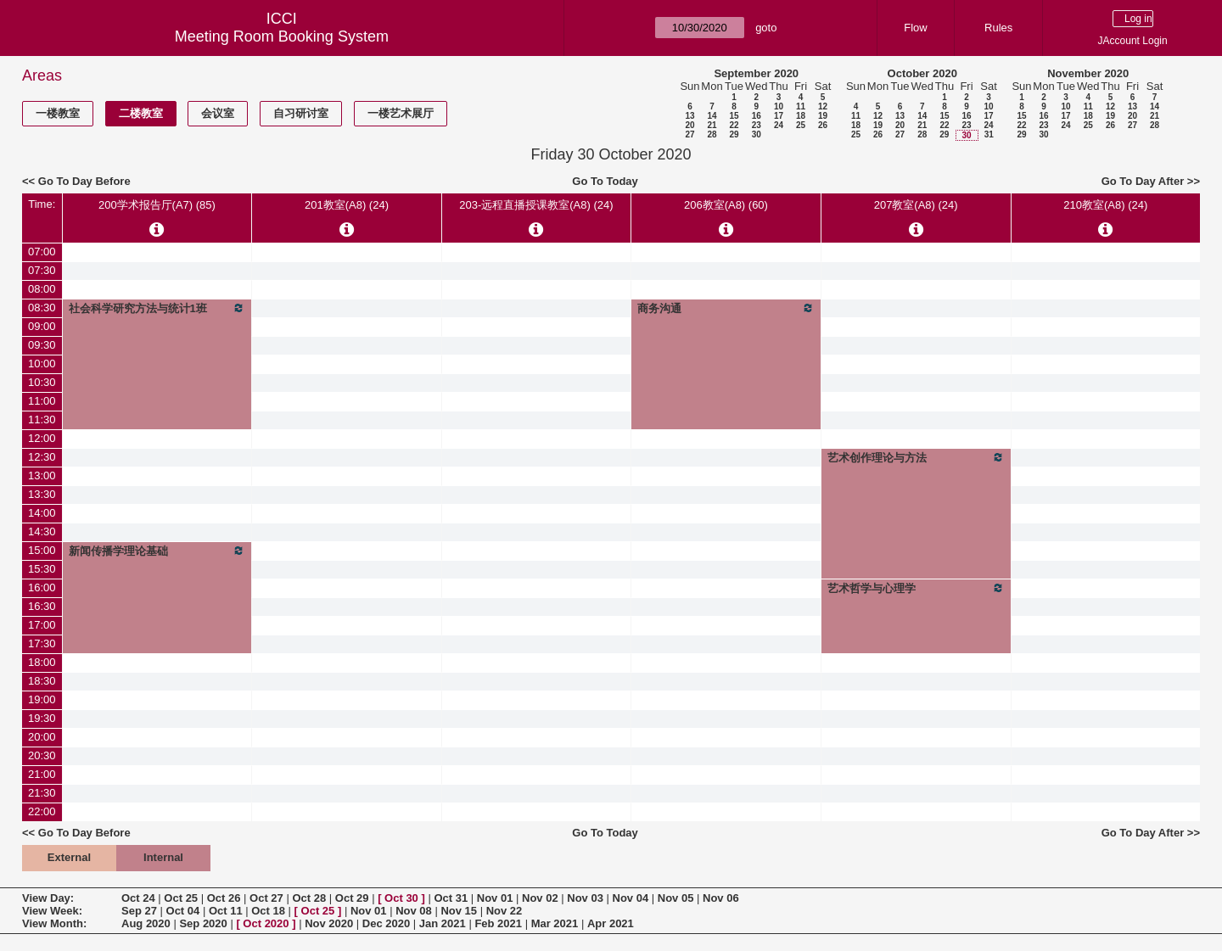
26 (822, 125)
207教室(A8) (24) (916, 205)
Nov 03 (585, 898)
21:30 (42, 792)
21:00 (42, 774)
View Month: (54, 923)
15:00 (42, 550)
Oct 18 (268, 910)
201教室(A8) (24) (347, 205)
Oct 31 (451, 898)
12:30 (42, 456)
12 (822, 106)
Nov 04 (631, 898)
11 (800, 106)
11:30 (42, 419)
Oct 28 (309, 898)
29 (733, 134)
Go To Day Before (84, 181)
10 (778, 106)
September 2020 (756, 73)
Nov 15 (458, 910)
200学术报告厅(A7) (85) (157, 205)
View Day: (48, 898)
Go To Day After (1143, 181)
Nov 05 (676, 898)
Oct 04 (183, 910)
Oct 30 (401, 898)
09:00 (42, 326)
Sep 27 (139, 910)
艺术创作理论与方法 (916, 457)
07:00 (42, 251)
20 (689, 125)
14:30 (42, 531)
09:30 (42, 344)
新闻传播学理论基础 (157, 550)
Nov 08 (413, 910)
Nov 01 (495, 898)
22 (733, 125)
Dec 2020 (386, 923)
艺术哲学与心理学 (916, 588)
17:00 (42, 624)
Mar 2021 (555, 923)
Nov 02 (540, 898)
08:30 (42, 307)
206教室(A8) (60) (726, 205)
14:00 (42, 512)
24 (778, 125)
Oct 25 (181, 898)
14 (711, 115)
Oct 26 (224, 898)
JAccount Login (1133, 41)
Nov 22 (504, 910)
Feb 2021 (498, 923)
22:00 (42, 811)
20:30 (42, 755)
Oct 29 (352, 898)
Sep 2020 (203, 923)
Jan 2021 (442, 923)
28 (711, 134)
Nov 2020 (329, 923)
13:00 (42, 475)
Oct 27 (266, 898)
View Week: (52, 910)
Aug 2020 (146, 923)
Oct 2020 (266, 923)
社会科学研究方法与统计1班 (157, 308)
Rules (998, 27)
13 (689, 115)
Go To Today (605, 181)
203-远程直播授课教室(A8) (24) (536, 205)
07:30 (42, 270)
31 (989, 134)
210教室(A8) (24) (1105, 205)
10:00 (42, 363)
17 (778, 115)
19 (822, 115)
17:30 (42, 643)
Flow (915, 27)
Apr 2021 (610, 923)
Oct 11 (226, 910)
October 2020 (922, 73)
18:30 (42, 680)
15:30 (42, 568)
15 (733, 115)
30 (756, 134)
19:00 (42, 699)
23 (756, 125)
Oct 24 (138, 898)
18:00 (42, 662)
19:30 (42, 718)
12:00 (42, 438)
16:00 (42, 587)
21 (711, 125)
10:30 (42, 382)
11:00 (42, 400)
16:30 (42, 606)
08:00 (42, 289)
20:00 (42, 736)
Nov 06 (721, 898)
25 (800, 125)
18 (800, 115)
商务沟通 (726, 308)
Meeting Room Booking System (282, 36)
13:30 (42, 494)
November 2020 (1088, 73)
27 (689, 134)
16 (756, 115)
